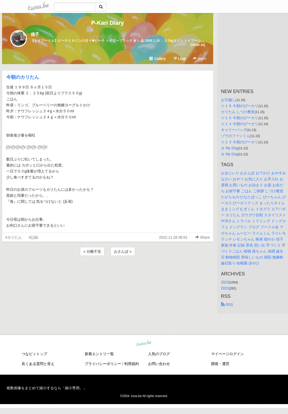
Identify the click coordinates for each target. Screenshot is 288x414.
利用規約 (131, 364)
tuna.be (144, 343)
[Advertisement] (107, 271)
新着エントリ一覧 (99, 354)
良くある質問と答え (38, 364)
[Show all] (197, 45)
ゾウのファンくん (235, 136)
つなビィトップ (34, 354)
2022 (225, 288)
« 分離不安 (92, 251)
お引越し (228, 100)
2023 (225, 282)
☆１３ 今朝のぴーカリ (240, 142)
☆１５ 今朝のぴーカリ (240, 118)
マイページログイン (227, 354)
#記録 (33, 237)
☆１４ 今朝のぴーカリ (240, 124)
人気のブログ (159, 354)
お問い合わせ (159, 364)
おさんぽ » (123, 251)
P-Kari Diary (107, 23)
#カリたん (13, 237)
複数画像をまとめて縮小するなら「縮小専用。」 (47, 388)
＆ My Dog (229, 148)
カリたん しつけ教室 (238, 112)
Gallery (157, 59)
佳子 (35, 34)
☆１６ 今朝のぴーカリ (240, 106)
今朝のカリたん (22, 77)
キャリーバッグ (234, 130)
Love (179, 59)
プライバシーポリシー (103, 364)
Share (199, 58)
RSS (227, 304)
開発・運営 (220, 364)
